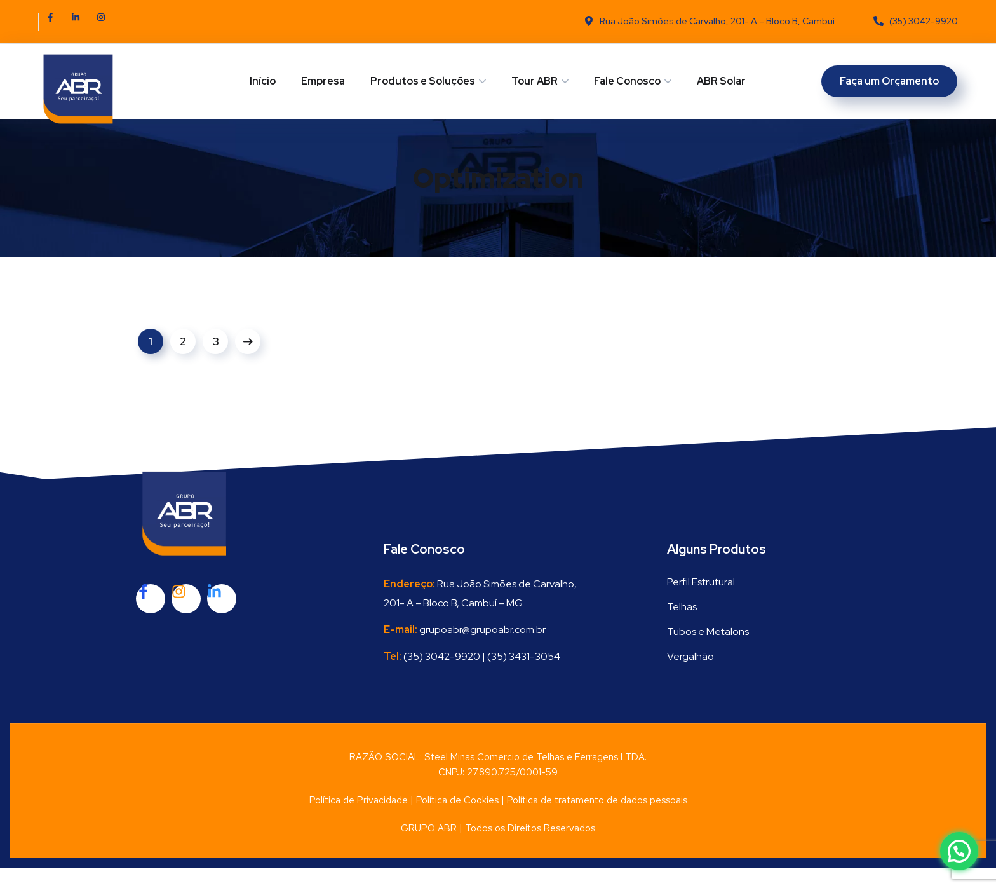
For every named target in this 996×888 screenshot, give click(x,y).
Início (263, 81)
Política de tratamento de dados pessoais (597, 820)
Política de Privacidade (358, 820)
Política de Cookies (457, 820)
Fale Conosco (627, 81)
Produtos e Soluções (422, 81)
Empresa (323, 81)
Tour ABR (534, 81)
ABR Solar (721, 81)
